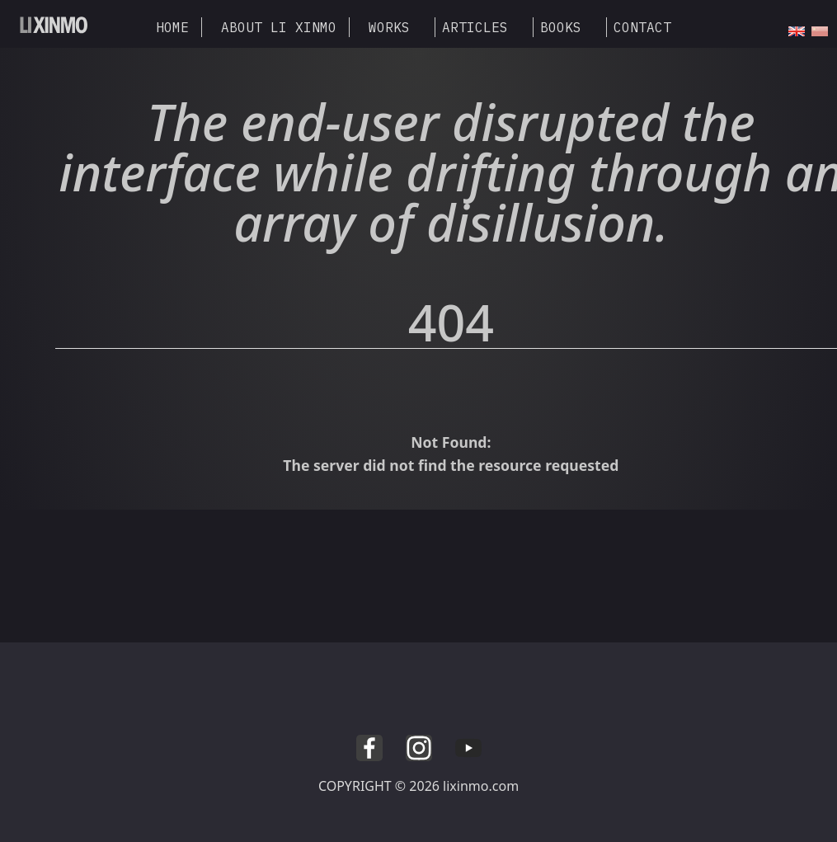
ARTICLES (475, 27)
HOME (172, 27)
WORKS (389, 27)
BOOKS (560, 27)
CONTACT (642, 27)
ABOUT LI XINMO (278, 27)
